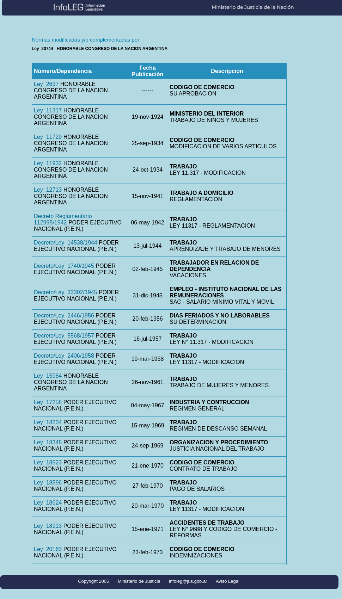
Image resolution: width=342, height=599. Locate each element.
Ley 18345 (48, 442)
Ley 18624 (48, 503)
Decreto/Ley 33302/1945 (65, 292)
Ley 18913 (48, 526)
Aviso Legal (227, 581)
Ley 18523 (48, 462)
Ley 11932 (48, 163)
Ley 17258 (48, 402)
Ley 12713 (48, 190)
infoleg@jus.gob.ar (188, 581)
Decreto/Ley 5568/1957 (64, 336)
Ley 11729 (48, 137)
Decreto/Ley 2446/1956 (64, 316)
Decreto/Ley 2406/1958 (64, 356)
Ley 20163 (48, 549)
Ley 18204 (48, 422)
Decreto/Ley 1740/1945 (64, 266)
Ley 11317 (48, 110)
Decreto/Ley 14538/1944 (65, 243)
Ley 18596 (48, 483)
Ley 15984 (48, 376)
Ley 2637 (46, 84)
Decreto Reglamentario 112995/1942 (63, 219)
